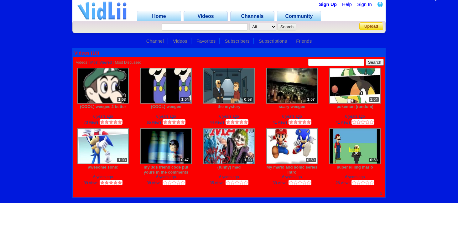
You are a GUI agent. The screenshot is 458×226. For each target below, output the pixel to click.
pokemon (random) (354, 106)
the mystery (229, 106)
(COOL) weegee (166, 106)
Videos (180, 41)
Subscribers (237, 41)
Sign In (364, 4)
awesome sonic (103, 167)
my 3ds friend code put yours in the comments (166, 170)
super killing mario (355, 167)
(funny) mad (229, 167)
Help (347, 4)
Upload (371, 26)
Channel (155, 41)
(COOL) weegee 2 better (103, 106)
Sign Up (328, 4)
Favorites (206, 41)
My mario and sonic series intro (292, 170)
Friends (304, 41)
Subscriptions (273, 41)
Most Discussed (128, 62)
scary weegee (292, 106)
